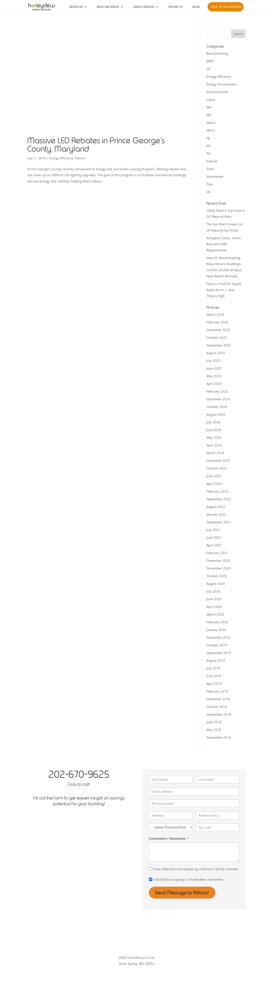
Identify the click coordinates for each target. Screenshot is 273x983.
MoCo (210, 130)
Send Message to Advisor (183, 893)
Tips (209, 184)
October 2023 (216, 468)
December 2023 (218, 460)
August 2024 (215, 414)
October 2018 (216, 706)
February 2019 (217, 691)
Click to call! (79, 784)
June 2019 (213, 676)
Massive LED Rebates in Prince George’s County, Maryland (96, 145)
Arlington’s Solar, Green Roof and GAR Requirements (223, 244)
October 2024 (216, 407)
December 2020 (218, 560)
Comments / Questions (167, 838)
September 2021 (218, 522)
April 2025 (214, 383)
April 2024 (214, 445)
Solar (210, 169)
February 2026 (217, 322)
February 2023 (217, 491)
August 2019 (215, 660)
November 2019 (218, 637)
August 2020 (215, 583)
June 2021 (213, 537)
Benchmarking (217, 53)
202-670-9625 (78, 774)
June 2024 (213, 430)
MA (208, 107)
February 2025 (217, 391)
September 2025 (218, 345)
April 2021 (214, 545)
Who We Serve (108, 6)
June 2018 (213, 722)
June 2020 (213, 599)
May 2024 (213, 437)
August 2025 (215, 353)
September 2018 (218, 714)
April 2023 (214, 483)
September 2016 (218, 737)
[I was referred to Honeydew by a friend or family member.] (150, 869)
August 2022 (215, 507)
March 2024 (215, 453)
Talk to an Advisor (226, 6)
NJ (208, 138)
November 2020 (218, 568)
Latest (210, 99)
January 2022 (216, 514)
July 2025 (213, 360)
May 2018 (213, 730)
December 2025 (218, 330)
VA (208, 192)
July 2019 (213, 668)
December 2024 (218, 399)
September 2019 (218, 653)
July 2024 (213, 422)
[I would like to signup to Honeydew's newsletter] (150, 879)
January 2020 (216, 630)
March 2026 (215, 314)
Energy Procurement (221, 84)
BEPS (210, 61)
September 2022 (218, 499)
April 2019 (214, 683)
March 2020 (215, 614)
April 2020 (214, 606)
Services (76, 6)
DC (208, 69)
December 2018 (218, 699)
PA (208, 153)
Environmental (217, 92)
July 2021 (213, 530)
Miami (211, 122)
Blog (196, 6)
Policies (80, 158)
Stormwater (215, 176)
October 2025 (216, 337)
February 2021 (217, 553)
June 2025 (213, 368)
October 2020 (216, 576)
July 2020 (213, 591)
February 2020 (217, 622)
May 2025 (213, 376)
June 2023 (213, 476)
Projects (175, 6)
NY (208, 146)
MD (209, 115)
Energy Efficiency (61, 158)
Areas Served (143, 6)
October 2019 (216, 645)
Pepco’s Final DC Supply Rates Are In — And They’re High (223, 290)
